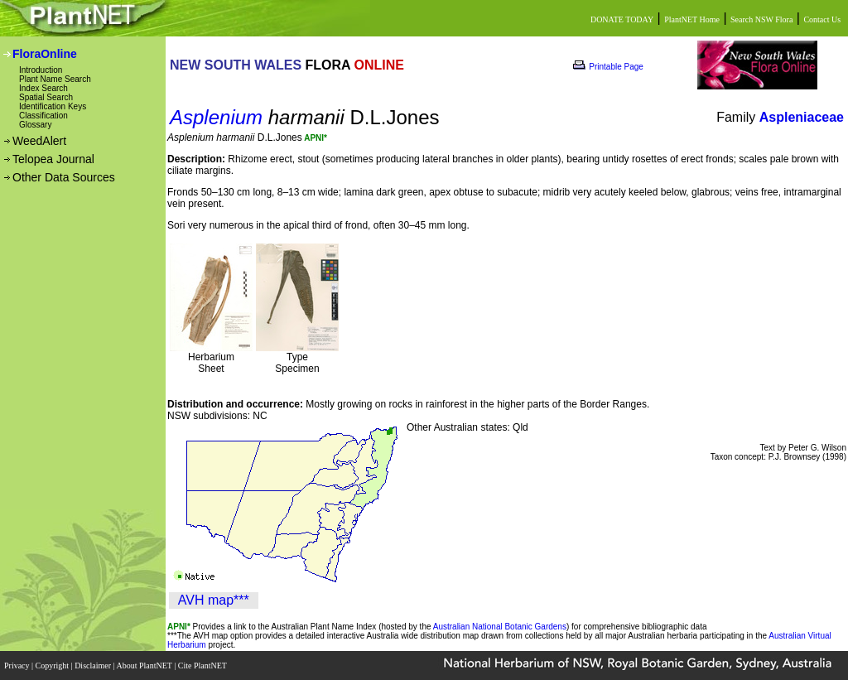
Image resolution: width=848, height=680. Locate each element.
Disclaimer (94, 665)
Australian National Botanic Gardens (499, 626)
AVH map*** (213, 600)
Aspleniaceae (801, 117)
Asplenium (216, 117)
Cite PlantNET (203, 665)
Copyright (53, 665)
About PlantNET (145, 665)
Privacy (17, 665)
